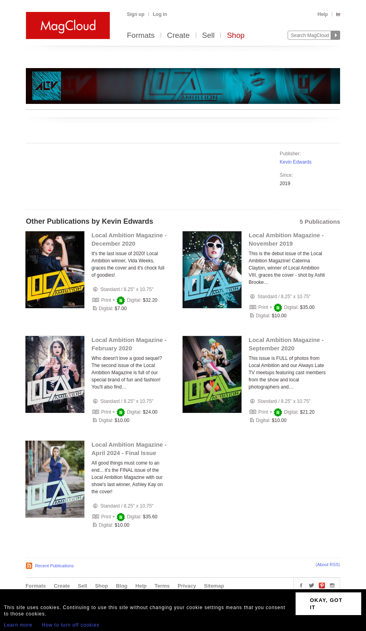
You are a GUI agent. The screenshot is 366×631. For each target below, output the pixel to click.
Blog (121, 586)
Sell (208, 35)
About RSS (328, 564)
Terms (161, 586)
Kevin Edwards (295, 162)
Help (322, 14)
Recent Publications (54, 565)
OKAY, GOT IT (326, 603)
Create (178, 35)
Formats (141, 35)
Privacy (187, 586)
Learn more (18, 625)
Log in (160, 14)
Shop (235, 35)
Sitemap (214, 586)
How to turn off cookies (70, 625)
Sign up (135, 14)
